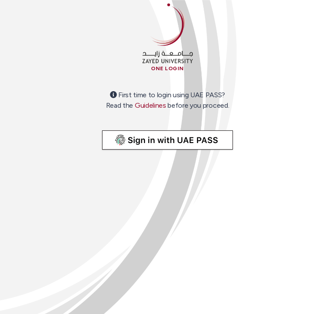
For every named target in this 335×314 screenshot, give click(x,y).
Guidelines (150, 105)
